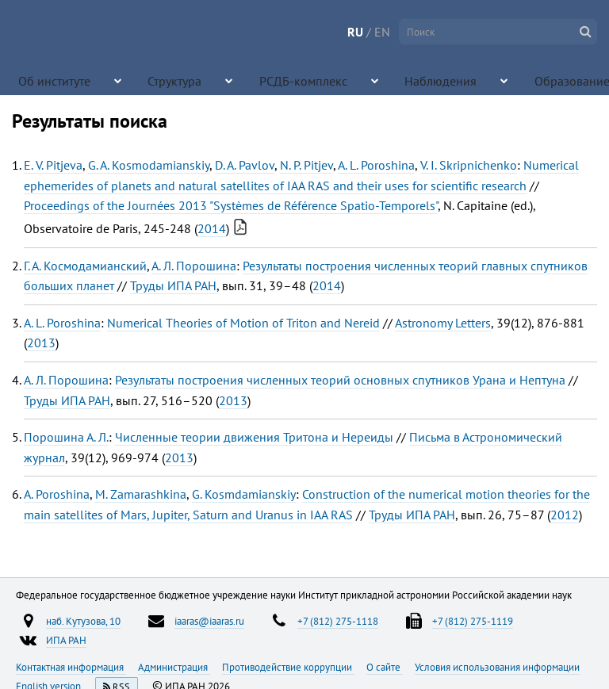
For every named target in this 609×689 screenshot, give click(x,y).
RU (355, 32)
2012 (564, 514)
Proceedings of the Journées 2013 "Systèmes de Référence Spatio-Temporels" (231, 205)
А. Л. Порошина (193, 266)
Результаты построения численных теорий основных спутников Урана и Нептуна (340, 380)
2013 (41, 342)
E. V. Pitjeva (53, 165)
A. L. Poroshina (376, 165)
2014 (211, 228)
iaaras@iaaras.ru (209, 621)
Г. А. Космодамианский (85, 266)
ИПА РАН (66, 640)
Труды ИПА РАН (173, 285)
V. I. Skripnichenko (468, 165)
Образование (450, 79)
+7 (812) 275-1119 (472, 621)
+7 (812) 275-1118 (337, 621)
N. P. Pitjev (306, 165)
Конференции (561, 79)
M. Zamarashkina (140, 494)
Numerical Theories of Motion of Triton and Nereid (243, 323)
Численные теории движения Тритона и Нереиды (254, 437)
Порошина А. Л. (66, 437)
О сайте (384, 667)
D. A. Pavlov (244, 165)
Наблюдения (351, 79)
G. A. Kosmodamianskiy (148, 165)
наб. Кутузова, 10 (83, 621)
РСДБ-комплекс (246, 79)
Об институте (41, 79)
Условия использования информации (497, 667)
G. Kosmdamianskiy (244, 494)
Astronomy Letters (443, 323)
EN (382, 32)
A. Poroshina (57, 494)
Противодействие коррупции (288, 667)
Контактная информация (71, 667)
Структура (142, 79)
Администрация (174, 667)
